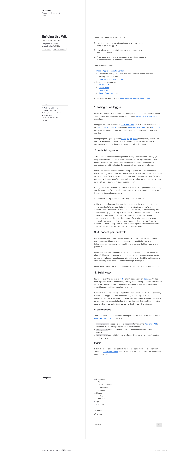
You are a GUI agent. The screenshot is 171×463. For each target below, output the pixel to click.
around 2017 (156, 129)
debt (135, 140)
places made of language (146, 118)
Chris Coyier (104, 89)
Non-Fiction (103, 400)
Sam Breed (46, 12)
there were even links (136, 129)
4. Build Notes (47, 117)
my (128, 140)
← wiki (44, 17)
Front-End (104, 389)
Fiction (100, 397)
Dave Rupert (104, 86)
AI (99, 383)
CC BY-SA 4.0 (55, 451)
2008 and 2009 (127, 126)
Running (101, 405)
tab (131, 140)
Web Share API (150, 325)
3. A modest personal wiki (51, 114)
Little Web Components (103, 320)
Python (102, 392)
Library (99, 394)
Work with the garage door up (111, 81)
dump (123, 140)
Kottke (101, 94)
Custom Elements (51, 119)
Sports (99, 403)
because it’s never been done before (135, 100)
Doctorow (109, 94)
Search (47, 121)
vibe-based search (110, 353)
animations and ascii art (107, 129)
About (99, 415)
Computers (46, 52)
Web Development (59, 52)
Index (99, 412)
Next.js (146, 280)
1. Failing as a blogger (50, 109)
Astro (122, 280)
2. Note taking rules (49, 112)
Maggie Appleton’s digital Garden (110, 72)
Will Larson (103, 92)
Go (159, 426)
